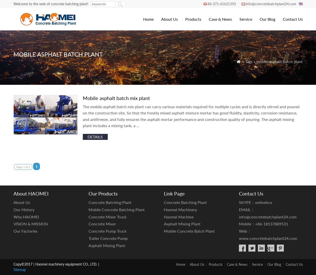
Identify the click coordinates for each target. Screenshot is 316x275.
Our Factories (25, 231)
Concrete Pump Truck (107, 231)
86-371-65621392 (222, 4)
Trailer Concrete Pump (108, 238)
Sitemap (19, 270)
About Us (169, 19)
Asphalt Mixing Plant (107, 245)
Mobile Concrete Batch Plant (189, 231)
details (95, 136)
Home (148, 19)
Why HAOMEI (26, 216)
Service (245, 19)
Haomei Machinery (180, 209)
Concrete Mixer (102, 223)
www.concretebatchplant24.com (268, 238)
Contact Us (293, 19)
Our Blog (267, 19)
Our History (23, 209)
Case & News (220, 19)
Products (193, 19)
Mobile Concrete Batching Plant (117, 209)
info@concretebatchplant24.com (271, 4)
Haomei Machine (179, 216)
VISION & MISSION (30, 223)
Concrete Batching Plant (110, 202)
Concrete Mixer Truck (107, 216)
